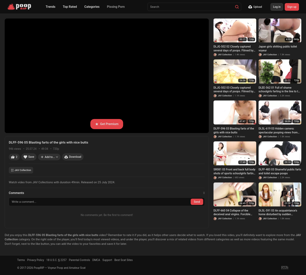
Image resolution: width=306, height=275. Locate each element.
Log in (276, 6)
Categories (92, 7)
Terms (21, 260)
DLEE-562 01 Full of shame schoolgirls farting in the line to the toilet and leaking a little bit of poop (280, 89)
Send (197, 201)
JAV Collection (21, 170)
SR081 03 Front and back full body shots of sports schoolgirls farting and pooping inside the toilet (234, 171)
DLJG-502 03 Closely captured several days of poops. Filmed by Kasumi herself (233, 89)
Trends (50, 7)
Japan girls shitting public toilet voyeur (278, 48)
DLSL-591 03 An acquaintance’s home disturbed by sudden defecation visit (278, 212)
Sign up (291, 6)
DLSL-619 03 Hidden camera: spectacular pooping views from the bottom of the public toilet (278, 130)
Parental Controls (79, 260)
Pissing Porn (116, 7)
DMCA (96, 260)
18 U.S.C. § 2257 (56, 260)
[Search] (237, 7)
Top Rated (70, 7)
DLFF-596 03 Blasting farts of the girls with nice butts (233, 130)
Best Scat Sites (123, 260)
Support (107, 260)
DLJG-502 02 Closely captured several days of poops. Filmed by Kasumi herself (233, 48)
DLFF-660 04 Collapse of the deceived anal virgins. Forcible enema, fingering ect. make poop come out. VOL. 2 (233, 212)
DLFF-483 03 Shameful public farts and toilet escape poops (280, 171)
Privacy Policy (35, 260)
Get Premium (106, 124)
